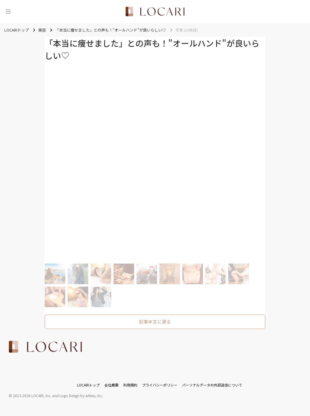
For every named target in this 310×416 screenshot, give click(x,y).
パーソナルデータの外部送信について (212, 384)
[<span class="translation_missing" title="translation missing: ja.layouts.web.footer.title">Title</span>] (45, 347)
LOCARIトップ (88, 384)
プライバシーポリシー (159, 384)
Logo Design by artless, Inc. (81, 395)
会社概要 (111, 384)
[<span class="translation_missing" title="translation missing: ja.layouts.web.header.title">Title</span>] (155, 11)
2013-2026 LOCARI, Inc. (32, 395)
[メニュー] (8, 11)
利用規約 (130, 384)
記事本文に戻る (155, 321)
